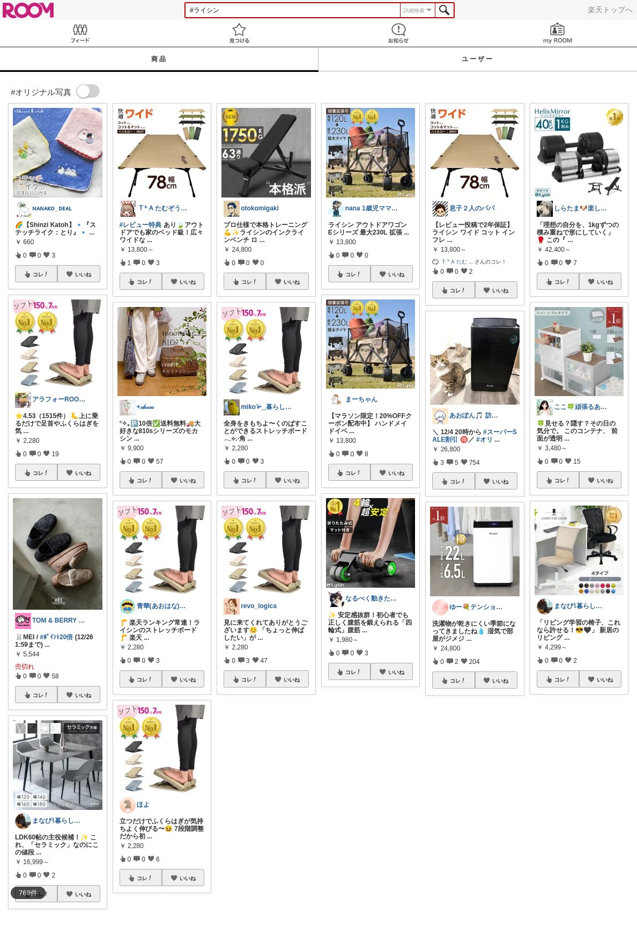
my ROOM (557, 33)
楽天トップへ (610, 9)
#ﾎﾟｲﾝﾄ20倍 (56, 637)
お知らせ (398, 33)
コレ (41, 274)
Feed (79, 33)
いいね (83, 274)
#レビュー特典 (141, 225)
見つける (238, 33)
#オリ (484, 439)
